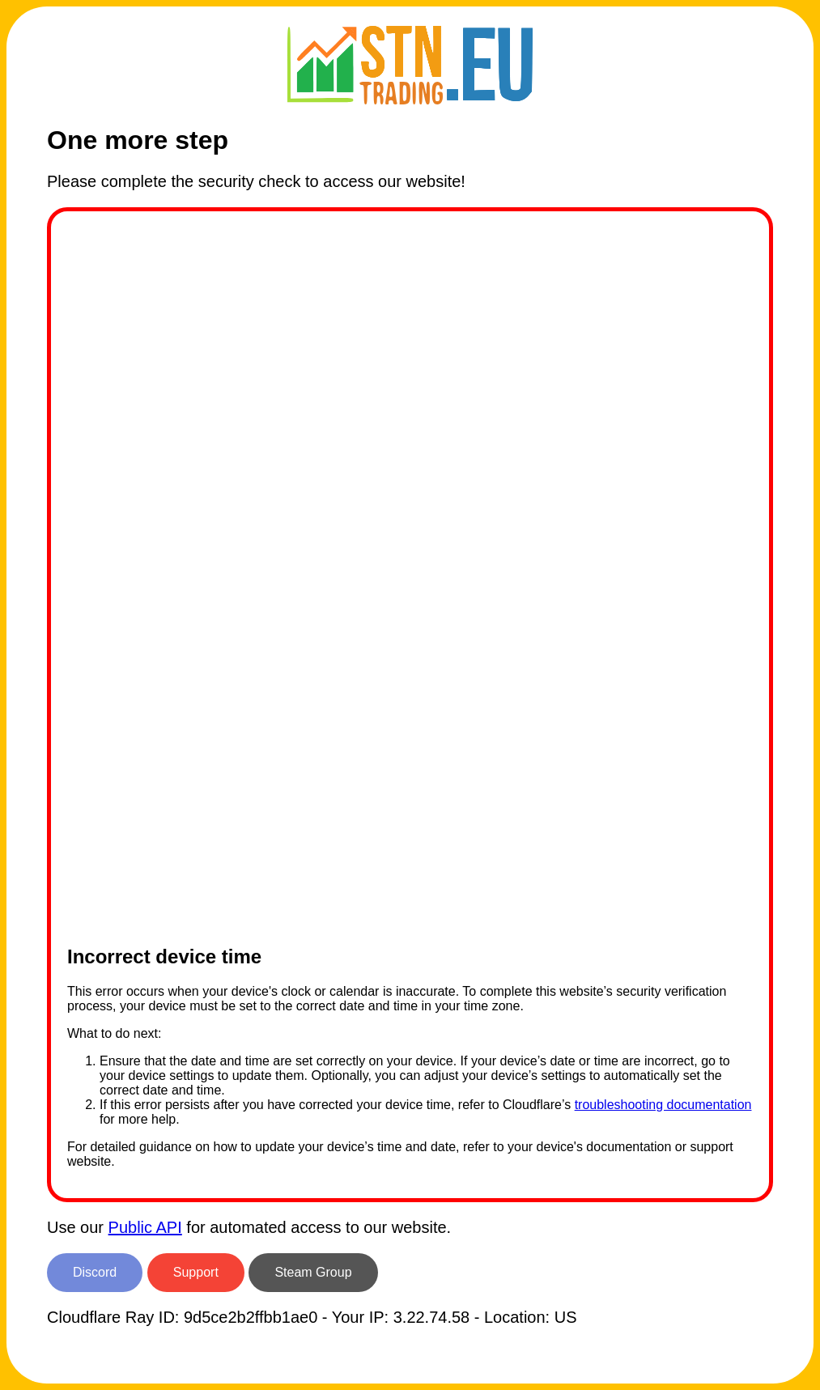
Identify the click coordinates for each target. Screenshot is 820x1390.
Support (196, 1272)
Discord (95, 1272)
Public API (145, 1227)
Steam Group (312, 1272)
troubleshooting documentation (663, 1105)
